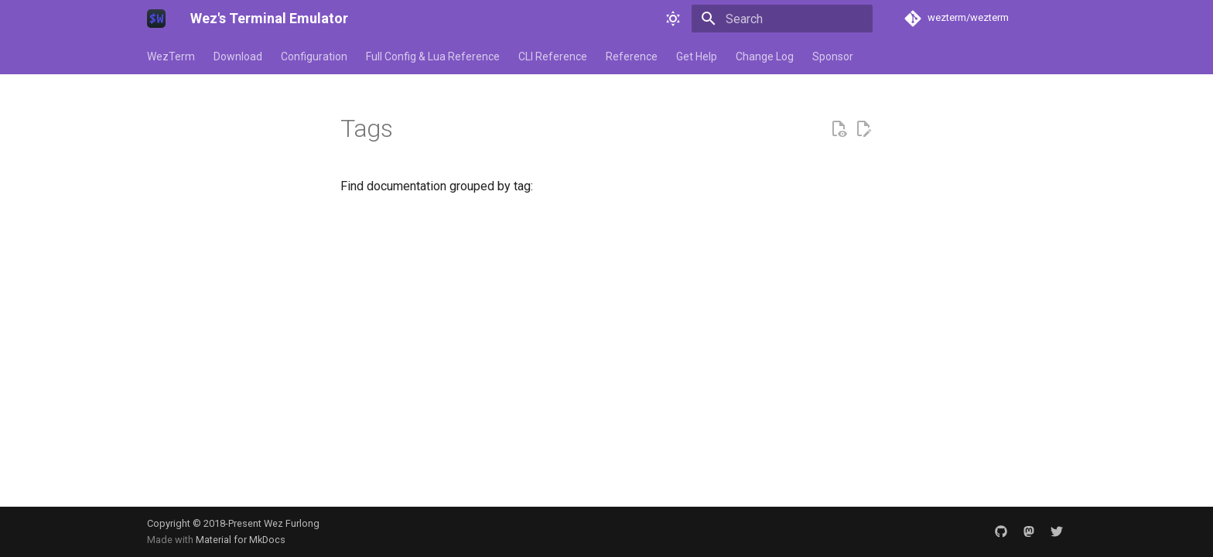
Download (238, 56)
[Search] (782, 18)
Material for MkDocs (240, 539)
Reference (632, 56)
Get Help (696, 56)
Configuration (314, 56)
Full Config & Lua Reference (433, 56)
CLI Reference (552, 56)
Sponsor (832, 56)
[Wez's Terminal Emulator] (156, 18)
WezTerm (171, 56)
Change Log (765, 56)
